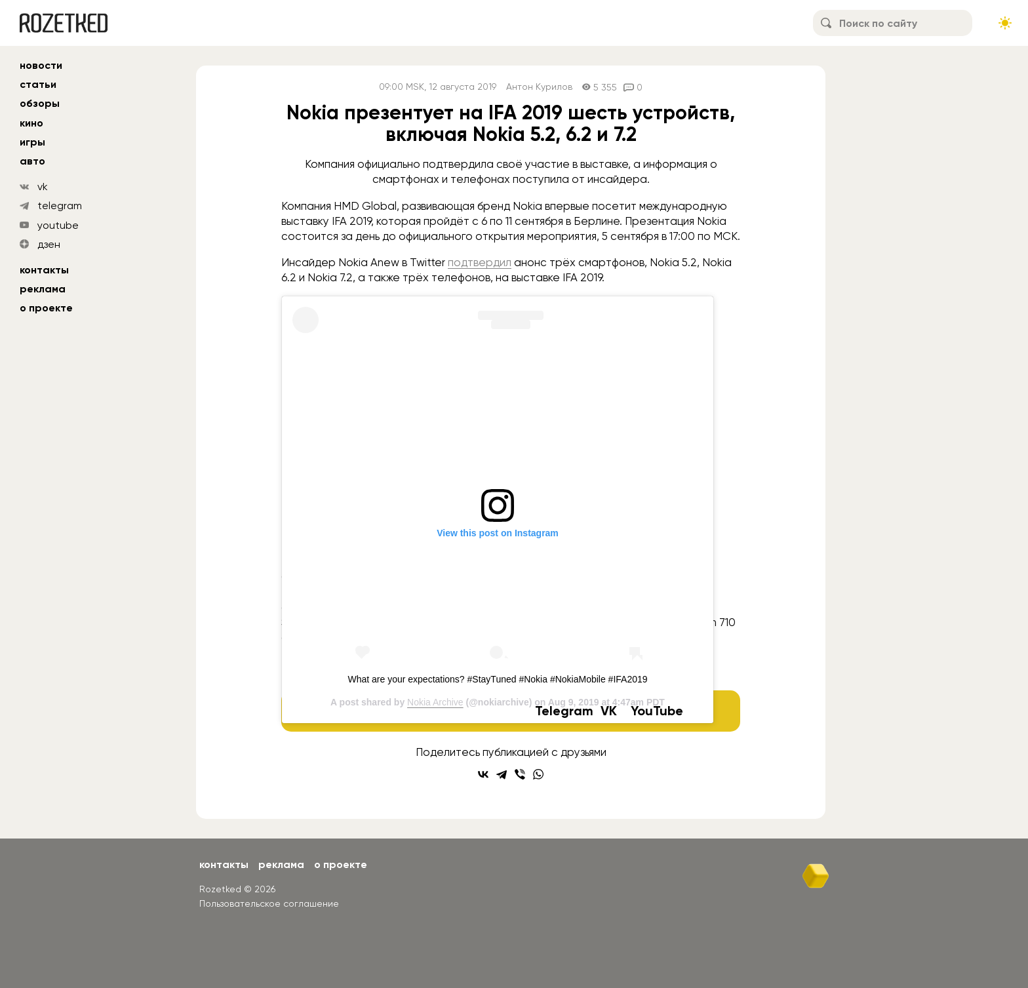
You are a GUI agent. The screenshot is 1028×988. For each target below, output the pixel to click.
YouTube (656, 711)
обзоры (40, 103)
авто (32, 161)
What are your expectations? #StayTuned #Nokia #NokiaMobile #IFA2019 (497, 679)
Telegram (564, 711)
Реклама (43, 289)
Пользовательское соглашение (269, 903)
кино (31, 123)
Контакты (44, 270)
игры (32, 142)
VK (609, 711)
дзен (48, 244)
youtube (58, 225)
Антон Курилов (539, 87)
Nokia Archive (435, 702)
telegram (59, 205)
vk (42, 186)
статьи (38, 84)
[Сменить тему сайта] (1005, 23)
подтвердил (479, 262)
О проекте (46, 308)
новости (41, 65)
